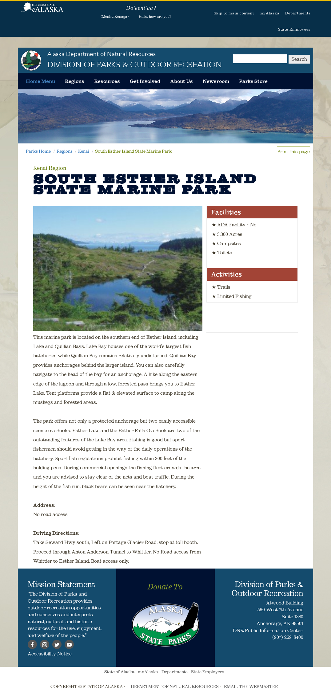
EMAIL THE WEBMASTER (251, 686)
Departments (298, 13)
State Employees (294, 29)
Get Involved (145, 81)
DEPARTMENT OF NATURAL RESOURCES (175, 686)
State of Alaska (42, 10)
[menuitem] (40, 81)
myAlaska (270, 13)
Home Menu (40, 81)
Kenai (83, 151)
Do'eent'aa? (141, 8)
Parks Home (38, 151)
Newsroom (216, 81)
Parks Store (253, 81)
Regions (74, 81)
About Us (181, 81)
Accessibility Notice (50, 653)
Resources (107, 81)
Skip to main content (234, 13)
